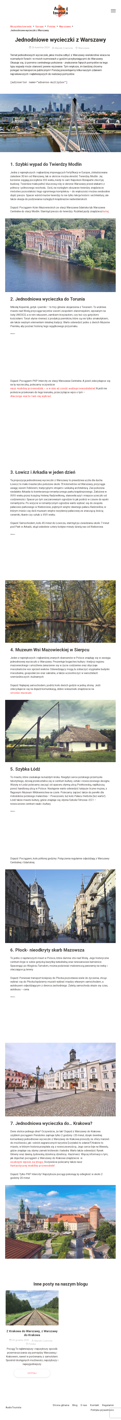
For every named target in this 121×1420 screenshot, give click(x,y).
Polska (51, 26)
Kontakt (94, 1405)
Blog (74, 1405)
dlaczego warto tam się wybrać (30, 397)
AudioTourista (13, 1407)
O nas (84, 1405)
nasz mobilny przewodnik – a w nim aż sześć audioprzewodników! (52, 389)
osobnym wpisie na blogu (26, 1163)
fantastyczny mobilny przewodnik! (32, 1166)
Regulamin (108, 1405)
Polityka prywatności (102, 1410)
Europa (40, 26)
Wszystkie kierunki (21, 26)
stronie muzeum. (21, 694)
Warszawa (65, 26)
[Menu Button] (113, 11)
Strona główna (61, 1405)
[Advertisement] (60, 356)
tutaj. (105, 212)
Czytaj (32, 1374)
